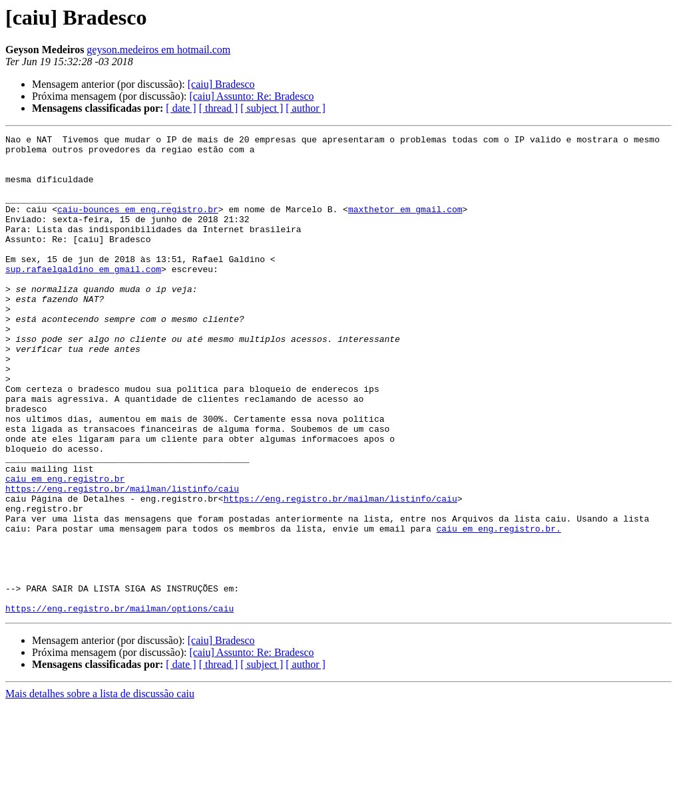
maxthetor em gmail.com (405, 225)
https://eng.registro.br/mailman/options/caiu (119, 704)
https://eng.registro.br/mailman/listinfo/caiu (122, 560)
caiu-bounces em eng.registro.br (137, 225)
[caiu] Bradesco (221, 84)
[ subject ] (261, 108)
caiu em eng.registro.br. (498, 608)
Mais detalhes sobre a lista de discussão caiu (99, 789)
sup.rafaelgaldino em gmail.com (83, 297)
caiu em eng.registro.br (64, 548)
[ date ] (181, 108)
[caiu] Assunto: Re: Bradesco (251, 96)
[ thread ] (218, 108)
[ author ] (306, 108)
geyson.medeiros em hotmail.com (158, 49)
